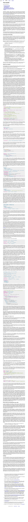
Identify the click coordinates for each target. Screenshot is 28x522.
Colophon (19, 521)
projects (9, 0)
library (4, 235)
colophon (13, 0)
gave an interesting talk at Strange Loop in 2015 (15, 510)
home (3, 0)
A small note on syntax (7, 6)
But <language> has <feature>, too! (8, 7)
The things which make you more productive (9, 8)
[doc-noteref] (17, 24)
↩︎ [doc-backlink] (19, 492)
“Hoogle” (8, 363)
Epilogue (5, 9)
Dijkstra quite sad (16, 497)
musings (6, 0)
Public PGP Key (15, 521)
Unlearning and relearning (7, 5)
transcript (23, 519)
